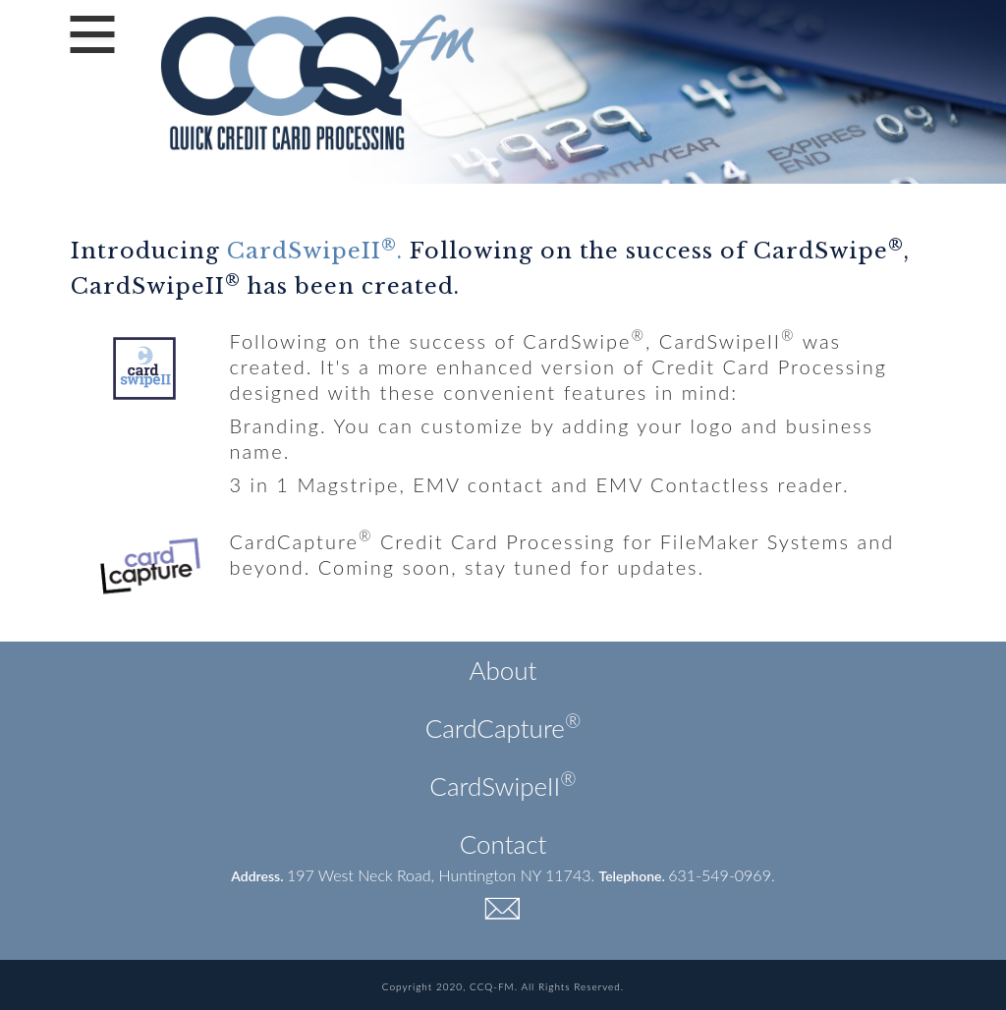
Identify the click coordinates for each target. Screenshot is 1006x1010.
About (503, 670)
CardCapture (503, 728)
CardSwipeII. (315, 250)
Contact (503, 844)
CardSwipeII (502, 786)
